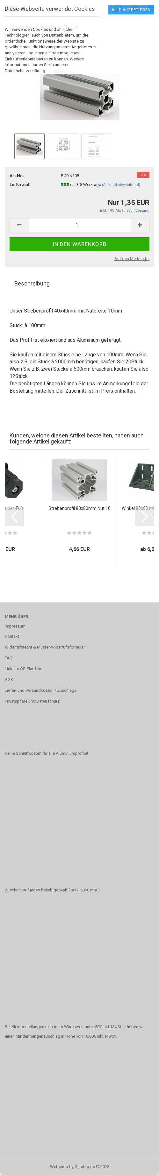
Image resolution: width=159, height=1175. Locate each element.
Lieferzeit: (20, 184)
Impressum (15, 626)
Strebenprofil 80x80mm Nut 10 (79, 508)
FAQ (8, 658)
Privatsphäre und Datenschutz (32, 701)
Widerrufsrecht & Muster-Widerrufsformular (45, 647)
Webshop (59, 1166)
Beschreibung (32, 283)
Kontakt (12, 636)
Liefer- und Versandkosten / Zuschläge (40, 690)
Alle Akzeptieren (131, 10)
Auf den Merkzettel (131, 258)
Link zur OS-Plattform (24, 668)
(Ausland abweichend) (121, 185)
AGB (9, 679)
